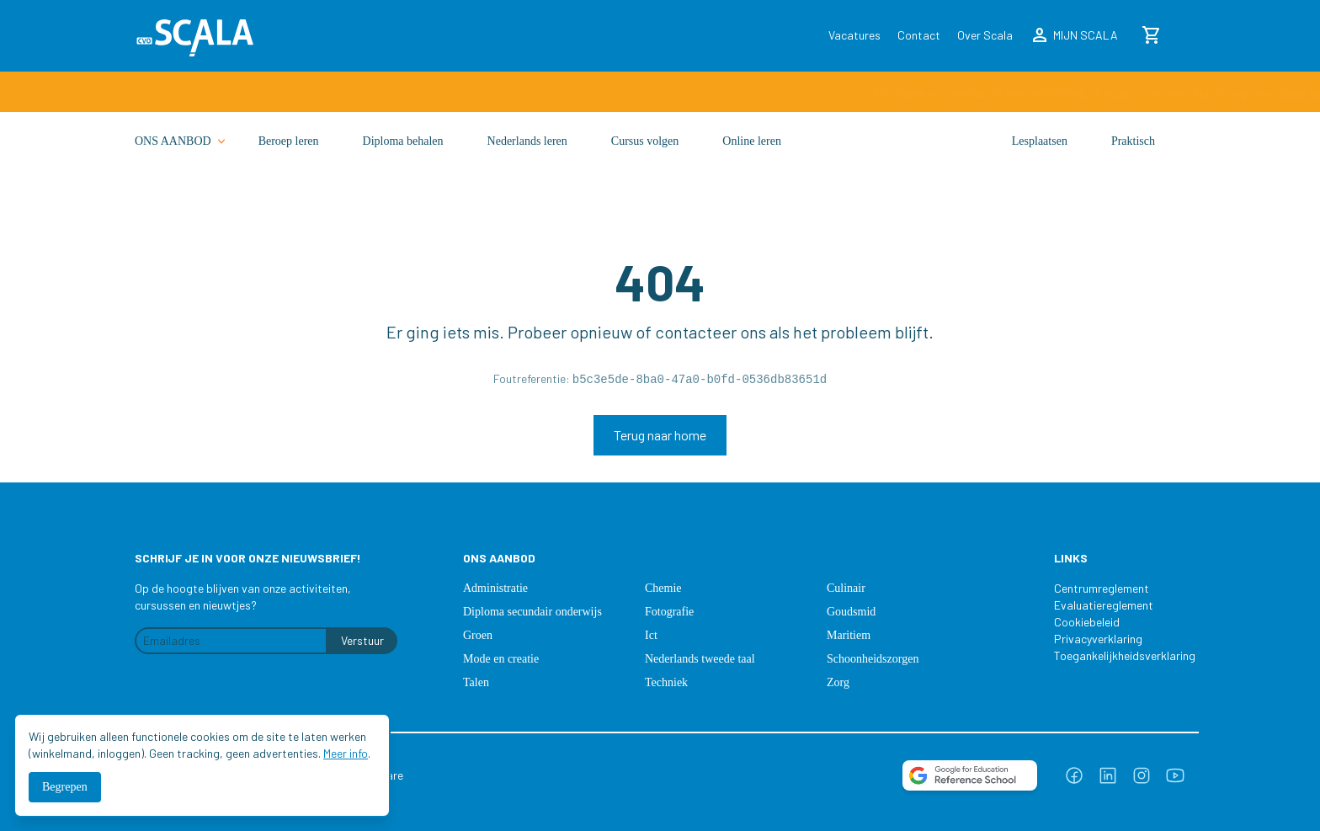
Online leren (751, 141)
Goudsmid (851, 611)
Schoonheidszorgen (872, 659)
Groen (477, 635)
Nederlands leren (527, 141)
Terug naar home (660, 435)
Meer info (345, 753)
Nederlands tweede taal (700, 659)
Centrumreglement (1101, 588)
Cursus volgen (645, 141)
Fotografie (669, 611)
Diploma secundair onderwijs (532, 611)
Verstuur (362, 640)
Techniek (666, 682)
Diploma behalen (403, 141)
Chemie (663, 588)
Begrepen (65, 786)
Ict (651, 635)
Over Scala (985, 35)
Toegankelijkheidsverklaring (1116, 655)
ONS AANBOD (181, 141)
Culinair (846, 588)
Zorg (838, 682)
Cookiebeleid (1087, 622)
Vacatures (854, 35)
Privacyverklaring (1098, 638)
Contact (918, 35)
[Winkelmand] (1151, 35)
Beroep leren (288, 141)
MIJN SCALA (1074, 35)
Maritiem (848, 635)
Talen (476, 682)
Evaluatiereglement (1103, 605)
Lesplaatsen (1039, 141)
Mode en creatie (501, 659)
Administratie (495, 588)
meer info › (864, 92)
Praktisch (1133, 141)
